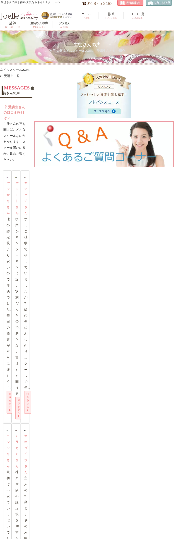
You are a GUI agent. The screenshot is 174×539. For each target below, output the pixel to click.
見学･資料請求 (58, 472)
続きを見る (23, 177)
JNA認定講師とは (147, 512)
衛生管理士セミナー (62, 490)
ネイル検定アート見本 (61, 500)
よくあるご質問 (16, 508)
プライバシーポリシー (61, 512)
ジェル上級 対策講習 (104, 487)
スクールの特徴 (16, 472)
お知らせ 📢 (57, 481)
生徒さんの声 (14, 499)
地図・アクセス (59, 462)
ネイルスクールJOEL (15, 70)
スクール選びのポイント (148, 493)
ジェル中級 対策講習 (104, 475)
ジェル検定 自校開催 (104, 464)
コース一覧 (13, 481)
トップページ (14, 462)
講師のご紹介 (14, 490)
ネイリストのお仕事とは (148, 472)
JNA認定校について (149, 503)
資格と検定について (149, 483)
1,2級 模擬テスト (104, 497)
